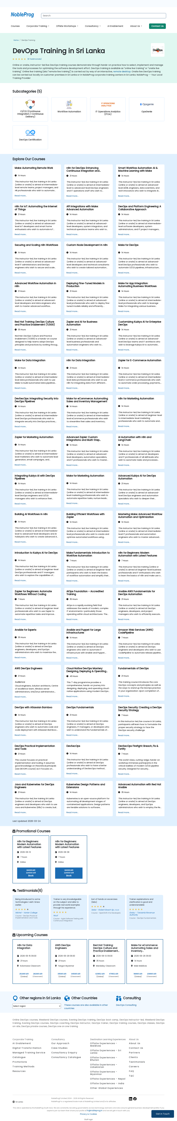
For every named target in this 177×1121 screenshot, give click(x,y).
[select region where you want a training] (37, 1006)
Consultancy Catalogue (66, 1057)
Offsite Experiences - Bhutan (103, 1059)
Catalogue (19, 1057)
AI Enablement (115, 26)
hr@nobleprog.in (94, 1110)
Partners (134, 1052)
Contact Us (157, 26)
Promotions (20, 1061)
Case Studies (59, 1048)
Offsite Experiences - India (107, 1083)
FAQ (131, 1071)
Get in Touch (163, 1113)
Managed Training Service (29, 1052)
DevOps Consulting (126, 1005)
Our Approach (60, 1043)
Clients (133, 1057)
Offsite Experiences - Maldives (103, 1044)
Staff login (88, 1119)
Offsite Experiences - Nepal (107, 1078)
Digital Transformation (27, 1048)
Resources (19, 1071)
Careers (134, 1066)
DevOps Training (28, 40)
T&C (131, 1075)
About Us (135, 26)
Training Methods (24, 1066)
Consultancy (92, 26)
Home (16, 40)
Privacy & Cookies (88, 1114)
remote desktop (122, 71)
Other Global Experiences (106, 1088)
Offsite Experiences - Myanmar (103, 1073)
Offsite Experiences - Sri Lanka (105, 1051)
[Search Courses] (103, 15)
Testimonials (137, 1061)
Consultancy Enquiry (64, 1052)
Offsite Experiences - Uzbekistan (103, 1066)
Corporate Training (37, 26)
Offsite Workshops (66, 26)
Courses (15, 26)
